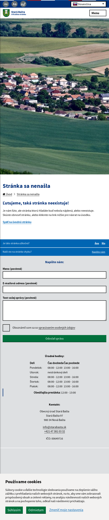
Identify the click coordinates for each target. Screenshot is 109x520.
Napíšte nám (98, 251)
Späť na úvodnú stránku (17, 222)
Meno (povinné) (12, 268)
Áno (97, 243)
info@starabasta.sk (54, 427)
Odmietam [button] (36, 510)
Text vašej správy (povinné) (20, 297)
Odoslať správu (54, 338)
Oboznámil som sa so (43, 327)
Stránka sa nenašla (28, 194)
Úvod (7, 194)
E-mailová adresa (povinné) (20, 283)
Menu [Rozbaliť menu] (98, 13)
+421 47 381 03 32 (54, 431)
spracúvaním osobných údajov (57, 327)
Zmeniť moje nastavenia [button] (66, 510)
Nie (104, 243)
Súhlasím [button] (14, 510)
